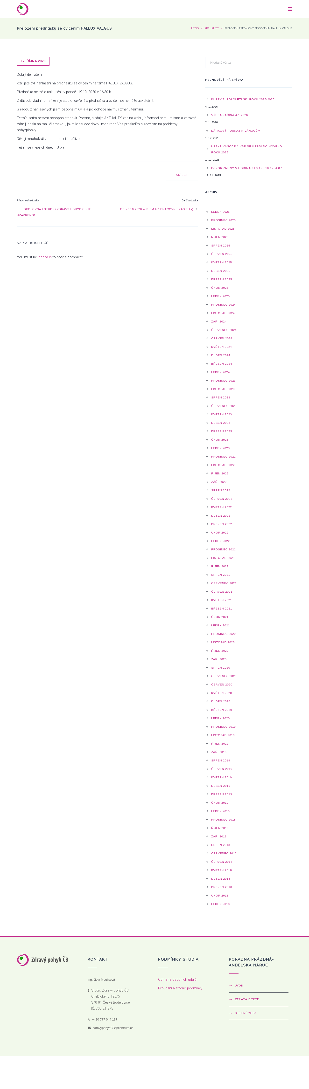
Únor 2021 (220, 616)
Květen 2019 (221, 777)
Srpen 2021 (220, 574)
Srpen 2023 (220, 397)
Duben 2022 (220, 515)
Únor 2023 (220, 439)
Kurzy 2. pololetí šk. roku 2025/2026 (242, 99)
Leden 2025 (220, 296)
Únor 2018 (220, 895)
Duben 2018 (220, 878)
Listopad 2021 (223, 557)
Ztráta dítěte (247, 999)
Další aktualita (190, 200)
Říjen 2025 (220, 237)
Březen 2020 (221, 709)
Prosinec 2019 (223, 726)
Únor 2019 (220, 802)
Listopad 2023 (223, 388)
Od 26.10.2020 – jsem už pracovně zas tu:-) (159, 209)
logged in (45, 257)
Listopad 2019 (223, 735)
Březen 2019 (221, 794)
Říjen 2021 (220, 566)
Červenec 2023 (224, 405)
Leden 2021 (220, 625)
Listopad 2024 (223, 313)
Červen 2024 (221, 338)
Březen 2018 (221, 887)
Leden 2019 (220, 811)
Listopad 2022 (223, 464)
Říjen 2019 (220, 743)
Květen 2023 (221, 414)
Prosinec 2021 (223, 549)
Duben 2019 (220, 785)
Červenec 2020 (224, 676)
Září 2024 (219, 321)
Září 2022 (219, 481)
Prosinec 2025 (223, 220)
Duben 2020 (220, 701)
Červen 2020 (221, 684)
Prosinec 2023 (223, 380)
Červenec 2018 (224, 853)
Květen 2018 (221, 870)
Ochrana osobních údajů (177, 980)
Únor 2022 (220, 532)
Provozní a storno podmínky (180, 988)
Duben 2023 (220, 422)
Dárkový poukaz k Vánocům (235, 130)
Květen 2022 (221, 507)
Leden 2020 (220, 718)
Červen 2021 (221, 591)
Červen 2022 (221, 498)
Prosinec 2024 (223, 304)
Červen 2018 (221, 861)
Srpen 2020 (220, 667)
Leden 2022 (220, 540)
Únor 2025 (220, 287)
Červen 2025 (221, 253)
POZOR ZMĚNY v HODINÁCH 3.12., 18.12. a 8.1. (247, 168)
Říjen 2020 (220, 650)
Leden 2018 (220, 903)
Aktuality (211, 28)
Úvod (195, 28)
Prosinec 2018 (223, 819)
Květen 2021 (221, 600)
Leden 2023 (220, 448)
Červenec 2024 (224, 329)
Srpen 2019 (220, 760)
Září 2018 (219, 836)
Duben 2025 (220, 270)
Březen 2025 (221, 279)
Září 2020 (219, 659)
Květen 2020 (221, 692)
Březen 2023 (221, 431)
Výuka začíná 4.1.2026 (229, 114)
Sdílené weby (246, 1013)
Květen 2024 (221, 346)
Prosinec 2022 (223, 456)
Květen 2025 (221, 262)
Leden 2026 (220, 211)
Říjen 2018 (220, 827)
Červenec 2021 (224, 583)
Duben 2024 (220, 355)
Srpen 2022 (220, 490)
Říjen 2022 (220, 473)
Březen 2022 (221, 524)
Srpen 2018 (220, 844)
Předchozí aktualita (28, 200)
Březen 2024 (221, 363)
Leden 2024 (220, 372)
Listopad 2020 (223, 642)
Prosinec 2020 (223, 633)
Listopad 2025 (223, 228)
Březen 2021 (221, 608)
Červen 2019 (221, 768)
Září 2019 (219, 751)
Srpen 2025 (220, 245)
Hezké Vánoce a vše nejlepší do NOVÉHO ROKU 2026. (246, 149)
